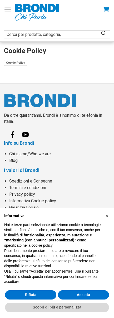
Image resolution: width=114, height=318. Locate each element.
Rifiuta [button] (30, 295)
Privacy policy (22, 194)
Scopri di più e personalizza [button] (57, 307)
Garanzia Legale (24, 207)
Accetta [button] (83, 295)
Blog (13, 160)
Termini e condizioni (27, 187)
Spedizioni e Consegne (30, 181)
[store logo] (36, 12)
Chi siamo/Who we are (30, 153)
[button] (107, 216)
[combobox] (57, 31)
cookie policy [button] (42, 245)
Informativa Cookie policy (32, 200)
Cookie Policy (15, 62)
